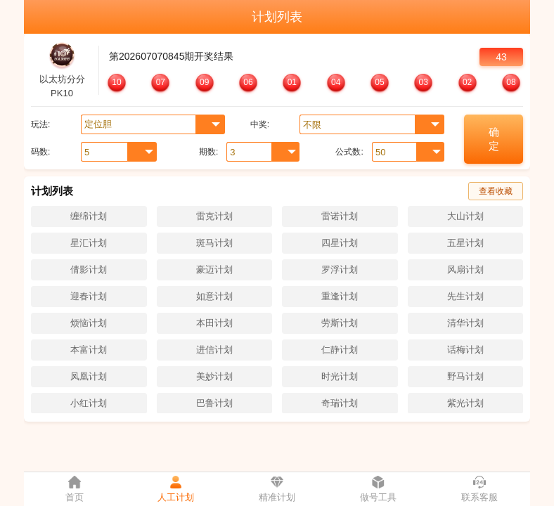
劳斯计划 (339, 323)
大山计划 (465, 216)
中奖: (259, 124)
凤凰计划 (88, 376)
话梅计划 (465, 349)
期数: (208, 152)
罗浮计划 (339, 269)
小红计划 (88, 403)
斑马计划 (214, 243)
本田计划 (214, 323)
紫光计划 (465, 403)
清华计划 (465, 323)
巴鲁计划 (214, 403)
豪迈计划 (214, 269)
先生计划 (465, 296)
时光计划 (339, 376)
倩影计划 (88, 269)
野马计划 (465, 376)
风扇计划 (465, 269)
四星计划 (339, 243)
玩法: (40, 124)
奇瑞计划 (339, 403)
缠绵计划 (88, 216)
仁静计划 (339, 349)
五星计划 (465, 243)
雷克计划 (214, 216)
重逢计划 (339, 296)
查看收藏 (496, 191)
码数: (40, 152)
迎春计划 (88, 296)
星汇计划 (88, 243)
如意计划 (214, 296)
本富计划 (88, 349)
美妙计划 (214, 376)
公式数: (349, 152)
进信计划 (214, 349)
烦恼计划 (88, 323)
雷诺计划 (339, 216)
